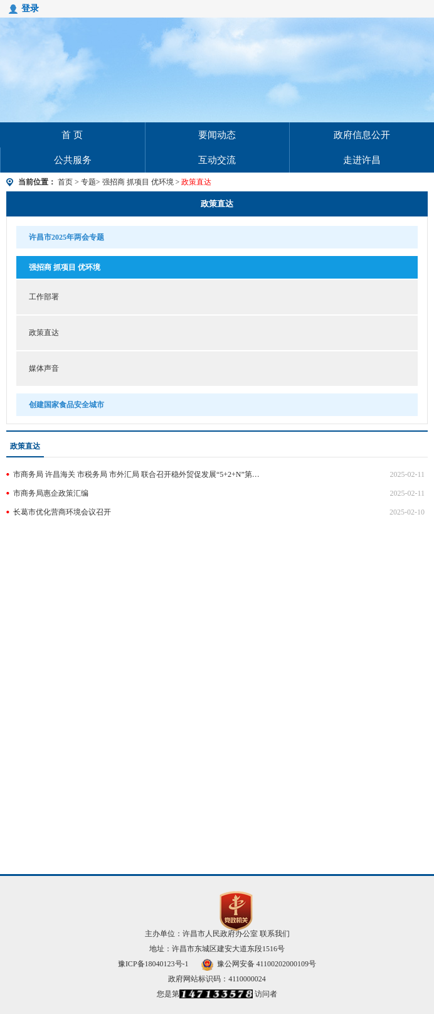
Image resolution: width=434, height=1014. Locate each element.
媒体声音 (44, 368)
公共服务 (73, 160)
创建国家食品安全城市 (66, 404)
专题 (88, 182)
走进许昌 (362, 160)
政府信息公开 (362, 135)
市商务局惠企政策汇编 (50, 493)
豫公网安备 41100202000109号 (259, 963)
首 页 (72, 135)
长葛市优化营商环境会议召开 (62, 512)
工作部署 (44, 296)
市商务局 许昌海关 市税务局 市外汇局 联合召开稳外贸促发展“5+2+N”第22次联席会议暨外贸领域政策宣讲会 (136, 474)
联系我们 (275, 933)
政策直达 (217, 203)
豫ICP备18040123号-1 (153, 963)
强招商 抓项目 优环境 (139, 182)
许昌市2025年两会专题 (66, 237)
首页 (65, 182)
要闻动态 (217, 135)
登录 (30, 8)
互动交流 (217, 160)
